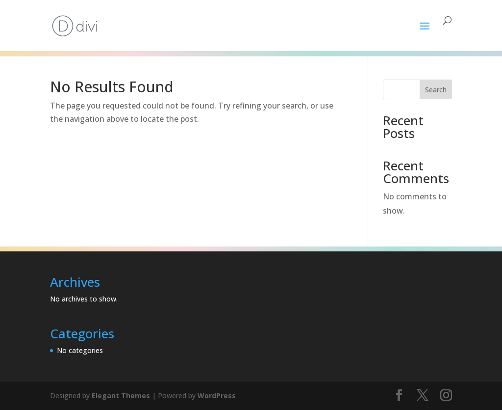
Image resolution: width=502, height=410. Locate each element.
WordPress (217, 395)
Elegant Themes (121, 395)
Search (436, 89)
